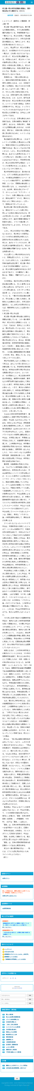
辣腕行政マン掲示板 (11, 1049)
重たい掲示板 (9, 1014)
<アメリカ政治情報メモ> (12, 1019)
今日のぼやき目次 (9, 951)
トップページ (8, 949)
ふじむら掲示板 (10, 1047)
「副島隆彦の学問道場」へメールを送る (15, 959)
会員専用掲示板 (6, 908)
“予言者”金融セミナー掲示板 (13, 1052)
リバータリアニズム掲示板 (13, 1027)
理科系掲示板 (9, 1037)
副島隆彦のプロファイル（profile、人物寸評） (17, 954)
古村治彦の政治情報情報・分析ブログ (16, 1068)
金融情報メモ (9, 1039)
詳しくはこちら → (7, 927)
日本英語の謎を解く (11, 1029)
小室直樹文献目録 (11, 1042)
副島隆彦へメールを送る (11, 956)
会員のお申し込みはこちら (9, 895)
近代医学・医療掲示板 (12, 1044)
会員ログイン (6, 878)
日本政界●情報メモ (11, 1022)
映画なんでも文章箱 (11, 1032)
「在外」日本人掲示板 (12, 1024)
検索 (30, 995)
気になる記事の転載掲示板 (13, 1017)
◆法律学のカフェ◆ (11, 1034)
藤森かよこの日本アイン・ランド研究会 (16, 1065)
